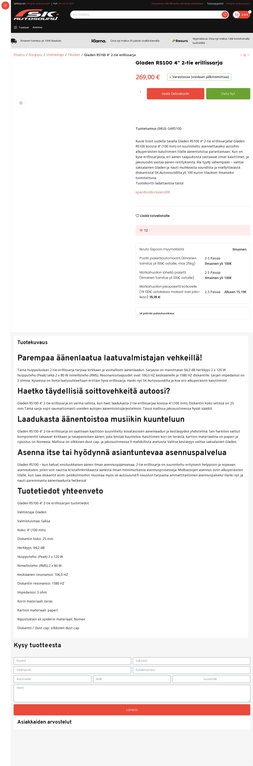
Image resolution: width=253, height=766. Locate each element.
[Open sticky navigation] (21, 27)
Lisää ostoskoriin (175, 93)
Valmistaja (55, 54)
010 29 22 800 (66, 3)
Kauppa (35, 54)
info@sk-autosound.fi (38, 3)
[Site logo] (36, 14)
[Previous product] (241, 55)
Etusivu (19, 54)
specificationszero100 (153, 192)
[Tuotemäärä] (140, 92)
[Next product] (248, 55)
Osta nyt (228, 93)
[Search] (149, 15)
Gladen (74, 54)
